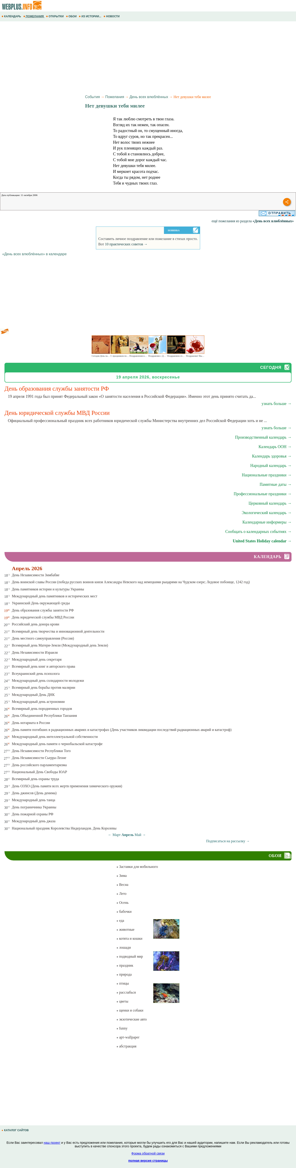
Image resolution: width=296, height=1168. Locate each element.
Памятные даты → (276, 484)
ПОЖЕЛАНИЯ (33, 16)
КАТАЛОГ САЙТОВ (15, 1130)
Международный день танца (33, 800)
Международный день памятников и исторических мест (54, 596)
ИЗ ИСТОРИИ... (90, 16)
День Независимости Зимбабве (36, 575)
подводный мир (129, 956)
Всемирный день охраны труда (35, 779)
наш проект (52, 1142)
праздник (124, 965)
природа (124, 974)
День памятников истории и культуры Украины (48, 589)
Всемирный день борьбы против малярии (43, 687)
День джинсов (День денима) (34, 793)
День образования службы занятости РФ (43, 610)
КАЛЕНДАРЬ (12, 16)
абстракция (126, 1046)
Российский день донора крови (35, 624)
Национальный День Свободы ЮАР (39, 772)
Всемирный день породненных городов (42, 708)
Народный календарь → (271, 465)
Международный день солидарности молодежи (48, 680)
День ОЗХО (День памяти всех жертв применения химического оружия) (67, 786)
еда (120, 920)
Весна (122, 884)
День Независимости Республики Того (41, 751)
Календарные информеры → (267, 522)
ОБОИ (71, 16)
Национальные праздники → (267, 475)
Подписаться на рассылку (228, 841)
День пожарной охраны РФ (32, 814)
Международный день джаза (33, 821)
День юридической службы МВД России (43, 617)
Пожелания (114, 97)
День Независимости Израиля (35, 652)
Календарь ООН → (275, 446)
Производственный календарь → (263, 437)
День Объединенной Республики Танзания (44, 715)
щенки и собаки (129, 1010)
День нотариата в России (31, 723)
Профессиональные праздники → (263, 494)
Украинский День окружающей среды (41, 603)
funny (121, 1028)
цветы (122, 1001)
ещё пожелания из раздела (253, 221)
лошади (123, 947)
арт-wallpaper (127, 1037)
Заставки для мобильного (137, 867)
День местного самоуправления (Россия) (43, 638)
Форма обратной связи (148, 1153)
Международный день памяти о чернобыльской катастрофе (57, 744)
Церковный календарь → (270, 503)
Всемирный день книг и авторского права (43, 666)
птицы (122, 983)
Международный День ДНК (33, 695)
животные (125, 929)
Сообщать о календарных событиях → (258, 531)
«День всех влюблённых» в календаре (34, 254)
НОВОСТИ (112, 16)
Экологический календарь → (267, 512)
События (92, 97)
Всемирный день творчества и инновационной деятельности (58, 631)
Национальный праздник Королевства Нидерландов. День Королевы (64, 828)
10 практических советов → (126, 244)
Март (117, 835)
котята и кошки (129, 938)
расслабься (126, 992)
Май (138, 835)
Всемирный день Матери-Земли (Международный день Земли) (60, 645)
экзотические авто (131, 1019)
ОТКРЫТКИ (55, 16)
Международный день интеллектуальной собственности (55, 737)
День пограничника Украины (34, 807)
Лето (121, 893)
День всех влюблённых (149, 97)
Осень (122, 902)
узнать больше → (277, 403)
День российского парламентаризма (39, 765)
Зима (121, 876)
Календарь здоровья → (272, 456)
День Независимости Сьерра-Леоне (39, 758)
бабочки (123, 911)
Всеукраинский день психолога (36, 673)
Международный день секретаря (37, 659)
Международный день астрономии (38, 702)
